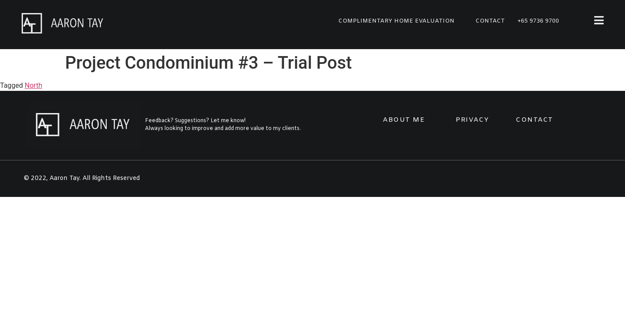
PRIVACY (472, 120)
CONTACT (534, 120)
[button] (396, 21)
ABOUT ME (404, 120)
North (33, 85)
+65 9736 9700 (538, 21)
